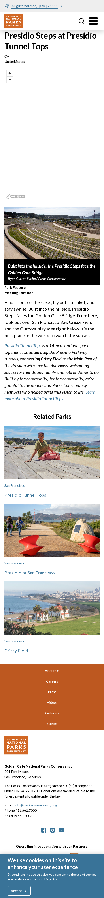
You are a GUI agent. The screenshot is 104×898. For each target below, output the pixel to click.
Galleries (52, 713)
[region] (52, 134)
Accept (16, 891)
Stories (52, 723)
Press (52, 692)
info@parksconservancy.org (36, 805)
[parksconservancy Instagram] (52, 830)
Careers (52, 681)
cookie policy (48, 879)
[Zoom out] (10, 79)
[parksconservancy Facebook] (43, 830)
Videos (52, 702)
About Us (52, 670)
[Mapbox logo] (15, 196)
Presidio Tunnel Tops (22, 345)
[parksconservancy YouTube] (61, 830)
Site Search (81, 21)
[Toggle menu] (93, 21)
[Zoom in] (10, 73)
